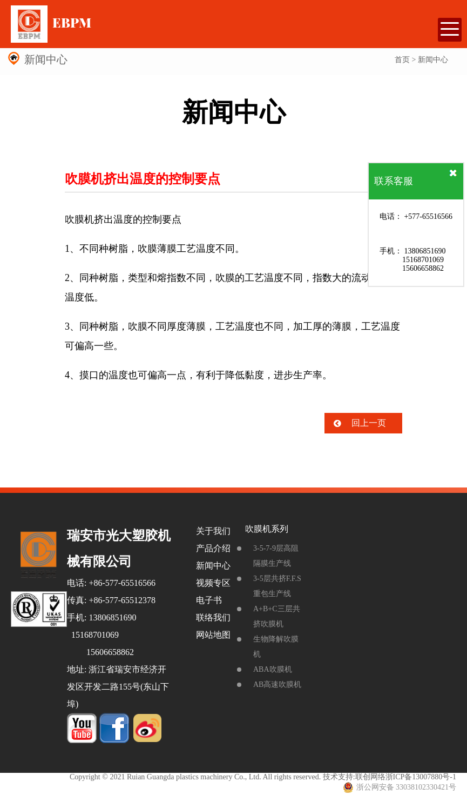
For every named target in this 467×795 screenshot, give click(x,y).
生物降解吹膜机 (276, 646)
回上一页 (368, 422)
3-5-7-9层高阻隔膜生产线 (276, 555)
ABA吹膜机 (272, 669)
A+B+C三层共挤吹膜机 (276, 616)
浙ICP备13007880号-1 (420, 777)
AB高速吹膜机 (277, 684)
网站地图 (213, 634)
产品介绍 (213, 548)
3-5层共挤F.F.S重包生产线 (277, 586)
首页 (402, 60)
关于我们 (213, 531)
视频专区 (213, 582)
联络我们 (213, 617)
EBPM (51, 23)
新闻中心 (213, 565)
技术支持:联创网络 (354, 777)
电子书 (209, 600)
